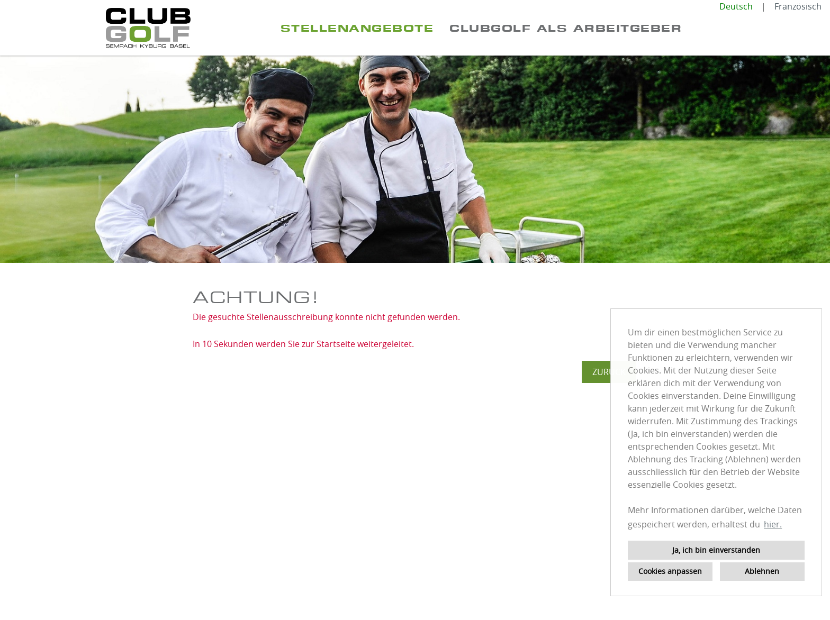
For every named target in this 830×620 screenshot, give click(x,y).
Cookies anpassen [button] (670, 571)
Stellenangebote (357, 28)
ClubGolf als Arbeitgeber (565, 28)
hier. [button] (773, 524)
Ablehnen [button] (762, 571)
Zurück (609, 372)
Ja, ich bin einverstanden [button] (716, 550)
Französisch (798, 6)
